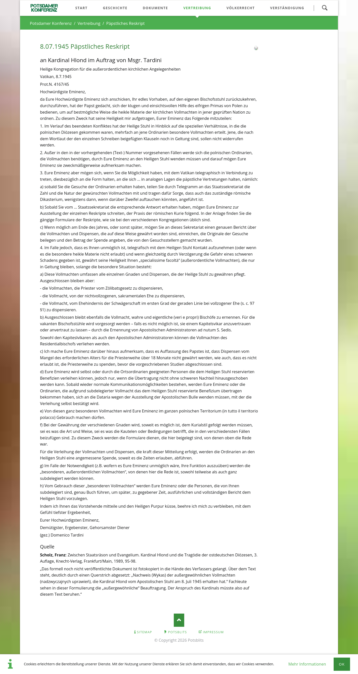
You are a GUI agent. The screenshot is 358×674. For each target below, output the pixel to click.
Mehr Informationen (307, 664)
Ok (342, 664)
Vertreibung (89, 23)
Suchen (324, 8)
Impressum (213, 632)
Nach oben (179, 620)
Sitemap (144, 632)
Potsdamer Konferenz (51, 23)
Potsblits (177, 632)
